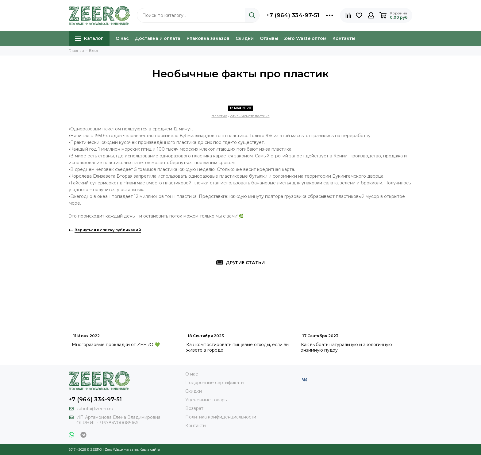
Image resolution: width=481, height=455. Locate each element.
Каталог (89, 38)
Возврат (194, 408)
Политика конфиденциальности (220, 417)
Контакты (344, 38)
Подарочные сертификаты (214, 382)
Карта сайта (150, 449)
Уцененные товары (206, 400)
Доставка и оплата (157, 38)
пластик (219, 116)
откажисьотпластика (250, 116)
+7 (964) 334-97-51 (292, 15)
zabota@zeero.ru (94, 408)
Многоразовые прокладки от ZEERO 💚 (116, 344)
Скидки (245, 38)
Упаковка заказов (208, 38)
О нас (122, 38)
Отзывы (269, 38)
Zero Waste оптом (305, 38)
